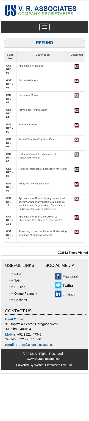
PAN (17, 274)
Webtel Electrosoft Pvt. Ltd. (53, 365)
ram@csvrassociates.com (37, 345)
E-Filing (19, 287)
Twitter (68, 286)
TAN (17, 281)
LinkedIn (70, 295)
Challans (20, 300)
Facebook (71, 277)
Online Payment (25, 293)
